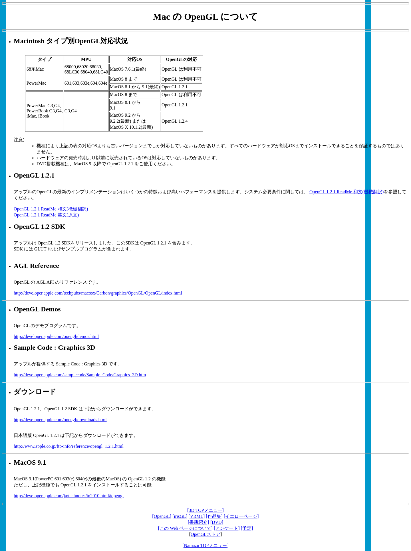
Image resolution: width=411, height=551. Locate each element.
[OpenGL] (161, 516)
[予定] (247, 528)
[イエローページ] (241, 516)
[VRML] (196, 516)
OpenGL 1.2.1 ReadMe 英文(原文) (46, 214)
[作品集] (214, 516)
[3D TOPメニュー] (205, 510)
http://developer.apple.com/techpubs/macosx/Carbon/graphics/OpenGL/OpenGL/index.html (98, 293)
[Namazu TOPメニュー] (205, 545)
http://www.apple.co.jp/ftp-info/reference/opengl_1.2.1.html (69, 446)
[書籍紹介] (198, 522)
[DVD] (216, 522)
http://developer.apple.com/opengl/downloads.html (60, 419)
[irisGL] (179, 516)
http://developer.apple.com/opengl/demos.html (56, 336)
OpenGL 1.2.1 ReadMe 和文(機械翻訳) (346, 191)
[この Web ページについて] (185, 528)
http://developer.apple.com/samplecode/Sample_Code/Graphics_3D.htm (80, 374)
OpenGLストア (205, 534)
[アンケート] (227, 528)
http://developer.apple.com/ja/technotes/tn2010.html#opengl (69, 495)
